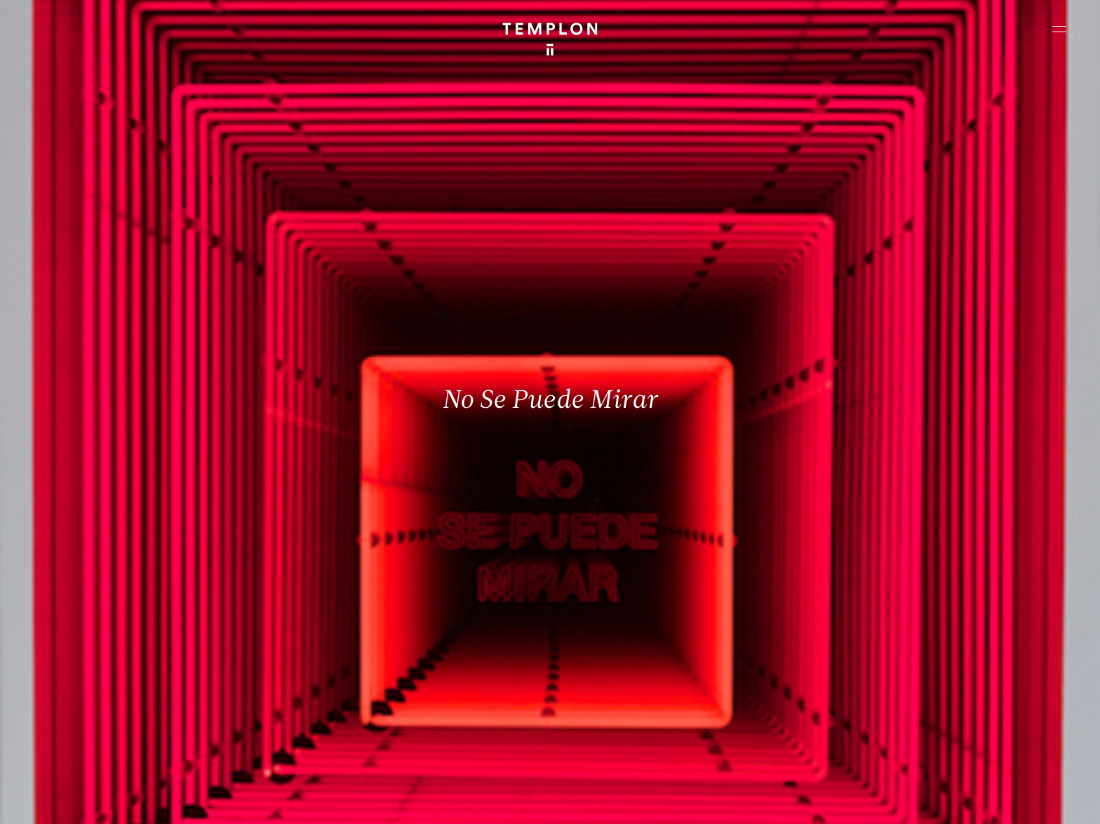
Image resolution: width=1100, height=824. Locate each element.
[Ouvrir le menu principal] (1059, 29)
